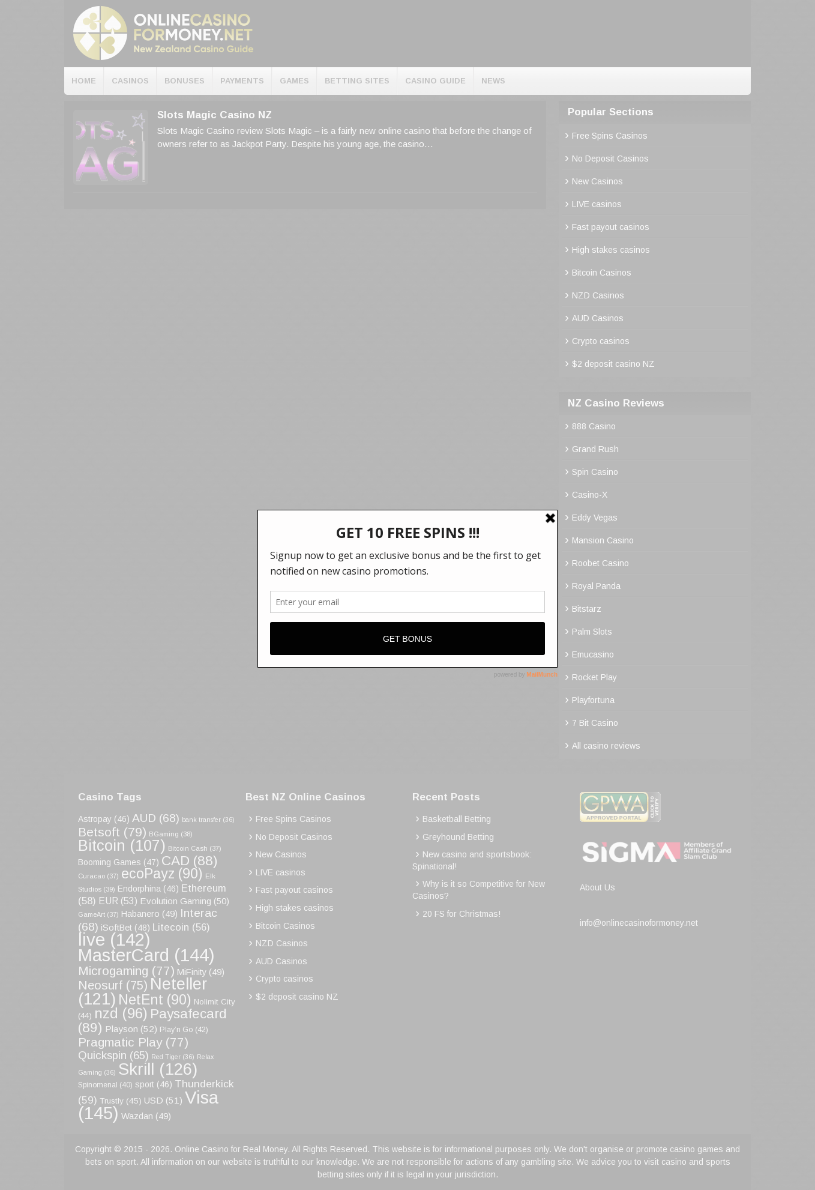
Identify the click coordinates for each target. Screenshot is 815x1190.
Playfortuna (593, 700)
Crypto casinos (601, 341)
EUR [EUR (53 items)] (117, 901)
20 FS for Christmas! (462, 914)
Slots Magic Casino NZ (214, 115)
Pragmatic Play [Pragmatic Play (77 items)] (133, 1042)
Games (294, 80)
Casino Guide (435, 80)
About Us (597, 887)
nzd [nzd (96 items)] (121, 1013)
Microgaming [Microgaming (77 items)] (126, 970)
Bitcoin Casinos (601, 272)
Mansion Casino (603, 540)
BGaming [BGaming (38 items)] (171, 834)
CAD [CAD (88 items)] (189, 860)
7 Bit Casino (595, 723)
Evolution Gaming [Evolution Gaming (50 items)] (184, 901)
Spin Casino (595, 472)
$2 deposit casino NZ (613, 364)
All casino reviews (606, 746)
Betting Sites (357, 80)
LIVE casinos (597, 204)
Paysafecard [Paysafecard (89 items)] (152, 1020)
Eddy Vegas (595, 517)
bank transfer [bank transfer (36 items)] (208, 819)
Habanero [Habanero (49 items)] (149, 914)
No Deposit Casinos (610, 158)
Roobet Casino (600, 563)
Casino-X (589, 495)
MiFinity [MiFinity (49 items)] (200, 972)
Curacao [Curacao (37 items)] (98, 876)
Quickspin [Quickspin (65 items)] (113, 1055)
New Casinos (597, 181)
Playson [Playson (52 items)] (131, 1029)
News (493, 80)
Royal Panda (596, 586)
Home (83, 80)
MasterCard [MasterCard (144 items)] (146, 955)
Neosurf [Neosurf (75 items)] (113, 985)
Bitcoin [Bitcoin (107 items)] (122, 845)
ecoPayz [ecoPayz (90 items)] (162, 873)
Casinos (130, 80)
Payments (242, 80)
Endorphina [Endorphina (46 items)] (148, 888)
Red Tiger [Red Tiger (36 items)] (172, 1056)
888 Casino (594, 426)
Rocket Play (594, 677)
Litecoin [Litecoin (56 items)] (181, 927)
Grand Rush (595, 449)
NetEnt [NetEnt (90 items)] (154, 999)
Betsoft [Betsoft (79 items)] (112, 832)
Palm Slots (592, 631)
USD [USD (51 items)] (163, 1100)
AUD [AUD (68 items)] (155, 818)
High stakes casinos (611, 250)
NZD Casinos (598, 295)
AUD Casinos (598, 318)
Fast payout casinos (610, 227)
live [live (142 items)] (114, 939)
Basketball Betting (457, 819)
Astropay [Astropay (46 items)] (104, 819)
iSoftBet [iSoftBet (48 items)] (125, 927)
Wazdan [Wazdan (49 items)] (146, 1116)
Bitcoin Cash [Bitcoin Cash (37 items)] (194, 848)
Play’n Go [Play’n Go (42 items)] (184, 1029)
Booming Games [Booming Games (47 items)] (118, 862)
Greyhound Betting (458, 837)
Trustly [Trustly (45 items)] (121, 1100)
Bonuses (184, 80)
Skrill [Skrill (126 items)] (157, 1069)
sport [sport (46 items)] (153, 1084)
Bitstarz (586, 609)
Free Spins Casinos (610, 135)
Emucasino (593, 654)
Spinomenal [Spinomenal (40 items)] (105, 1085)
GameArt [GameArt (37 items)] (98, 914)
